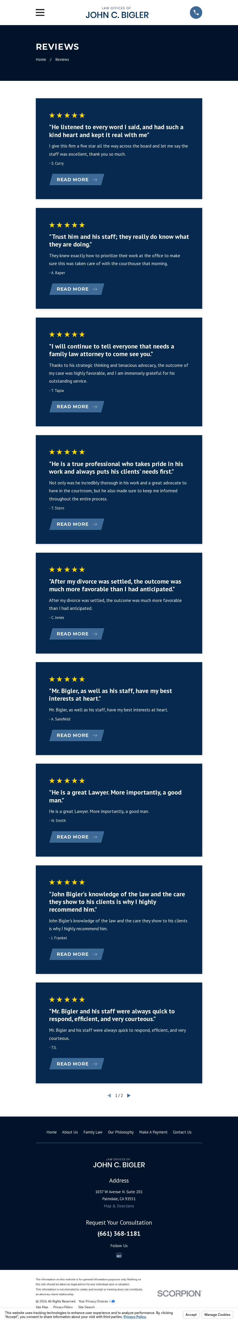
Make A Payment (153, 1135)
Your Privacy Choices (97, 1305)
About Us (70, 1135)
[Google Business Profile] (119, 1259)
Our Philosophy (121, 1135)
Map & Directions (119, 1209)
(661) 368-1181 (118, 1237)
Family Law (92, 1135)
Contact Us (182, 1135)
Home (51, 1135)
